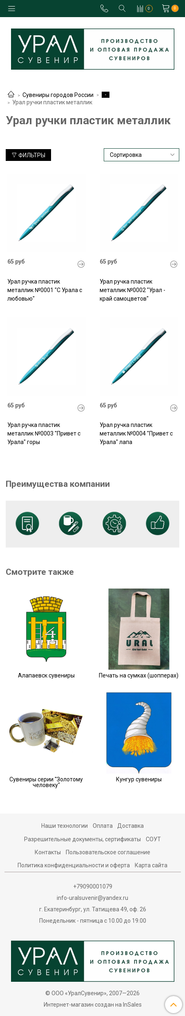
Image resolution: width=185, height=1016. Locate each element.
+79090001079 (92, 886)
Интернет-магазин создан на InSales (93, 1004)
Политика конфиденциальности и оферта (74, 865)
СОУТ (153, 839)
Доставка (130, 825)
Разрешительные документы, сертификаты (82, 839)
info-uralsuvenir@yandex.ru (92, 898)
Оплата (103, 825)
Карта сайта (151, 865)
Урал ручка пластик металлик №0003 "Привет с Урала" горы (43, 433)
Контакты (48, 852)
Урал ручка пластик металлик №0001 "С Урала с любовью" (44, 290)
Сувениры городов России (58, 95)
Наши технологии (64, 825)
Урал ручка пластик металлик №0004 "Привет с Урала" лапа (136, 433)
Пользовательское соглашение (108, 852)
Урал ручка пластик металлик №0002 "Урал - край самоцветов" (132, 290)
